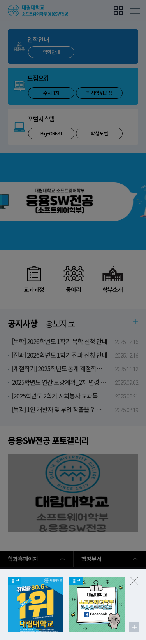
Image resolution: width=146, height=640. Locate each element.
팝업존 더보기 (134, 627)
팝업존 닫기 (134, 581)
